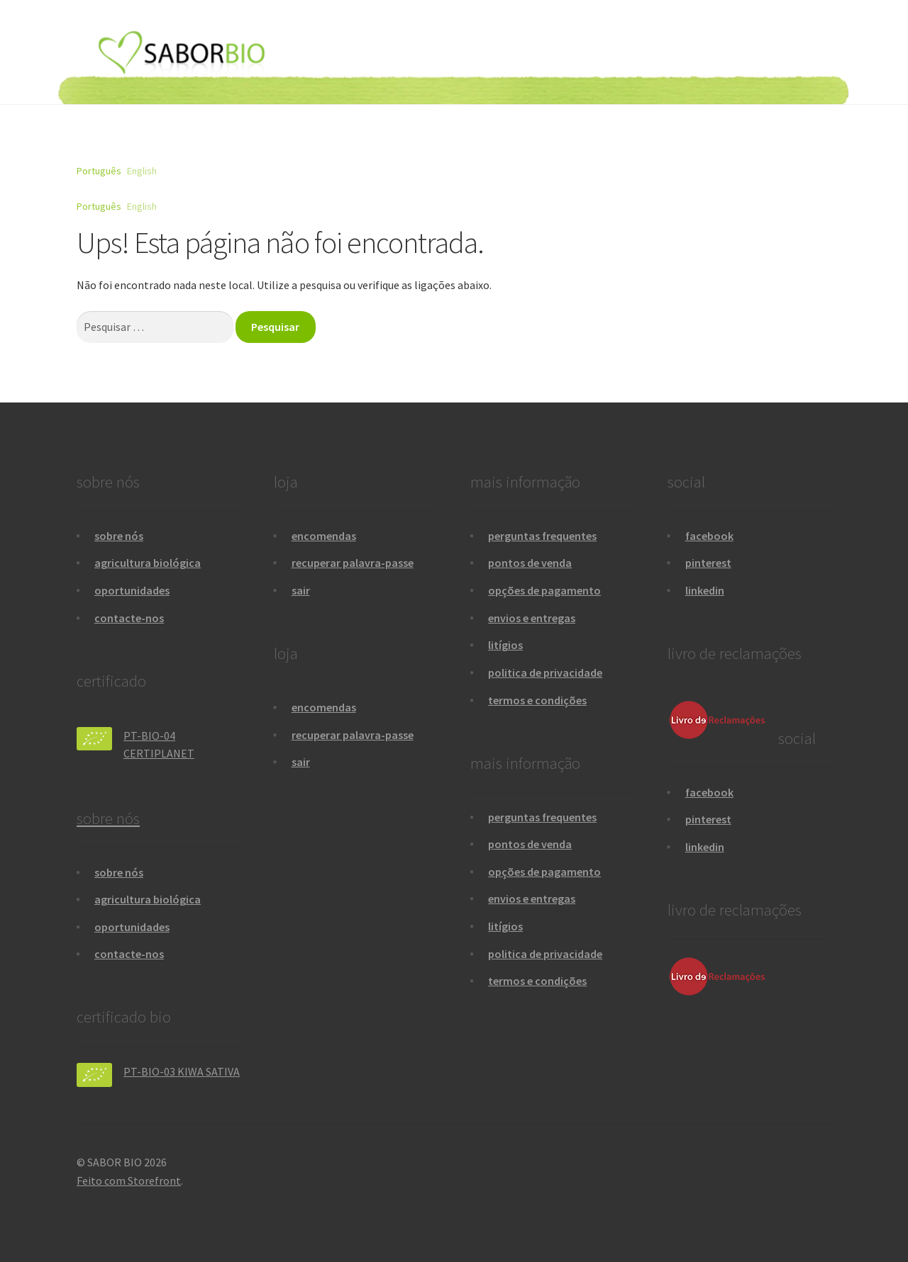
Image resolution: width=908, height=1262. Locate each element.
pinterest (708, 563)
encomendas (324, 536)
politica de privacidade (545, 672)
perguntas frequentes (542, 536)
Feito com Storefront (129, 1180)
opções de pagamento (544, 590)
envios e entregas (531, 618)
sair (301, 590)
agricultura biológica (147, 563)
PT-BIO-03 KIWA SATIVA (181, 1071)
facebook (709, 536)
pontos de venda (530, 563)
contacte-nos (129, 618)
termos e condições (537, 700)
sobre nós (118, 536)
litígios (505, 645)
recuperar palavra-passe (353, 563)
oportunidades (132, 590)
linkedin (704, 590)
